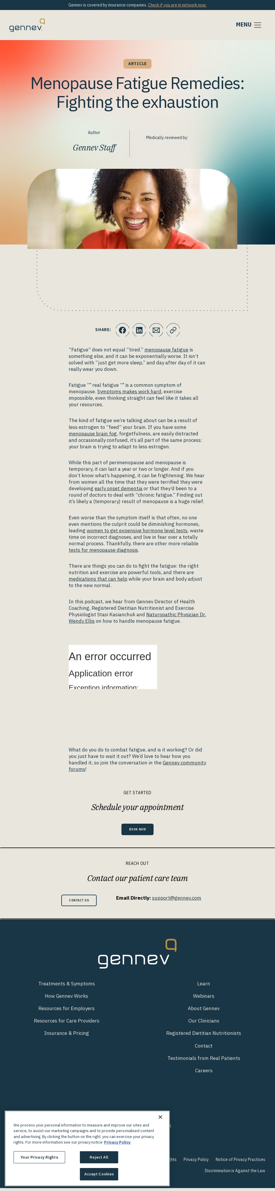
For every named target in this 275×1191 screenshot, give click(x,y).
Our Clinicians (203, 1024)
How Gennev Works (66, 999)
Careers (204, 1073)
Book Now (137, 830)
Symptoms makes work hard (129, 391)
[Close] (160, 1117)
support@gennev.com (180, 899)
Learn (203, 986)
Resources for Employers (66, 1011)
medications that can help (98, 579)
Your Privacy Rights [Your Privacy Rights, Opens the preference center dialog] (39, 1157)
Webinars (203, 999)
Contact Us (79, 902)
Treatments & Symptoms (66, 986)
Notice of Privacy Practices (240, 1162)
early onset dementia (118, 488)
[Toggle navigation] (249, 25)
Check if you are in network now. (177, 5)
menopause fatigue (166, 349)
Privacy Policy (196, 1162)
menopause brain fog (93, 433)
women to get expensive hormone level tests (137, 530)
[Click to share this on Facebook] (121, 330)
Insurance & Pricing (66, 1036)
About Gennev (204, 1011)
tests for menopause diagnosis (103, 550)
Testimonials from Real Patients (203, 1061)
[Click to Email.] (156, 330)
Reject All (99, 1157)
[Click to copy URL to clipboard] (174, 330)
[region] (87, 1148)
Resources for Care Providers (66, 1024)
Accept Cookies (99, 1174)
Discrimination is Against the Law (235, 1173)
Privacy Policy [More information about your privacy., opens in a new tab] (117, 1142)
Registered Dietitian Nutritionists (203, 1036)
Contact (204, 1048)
